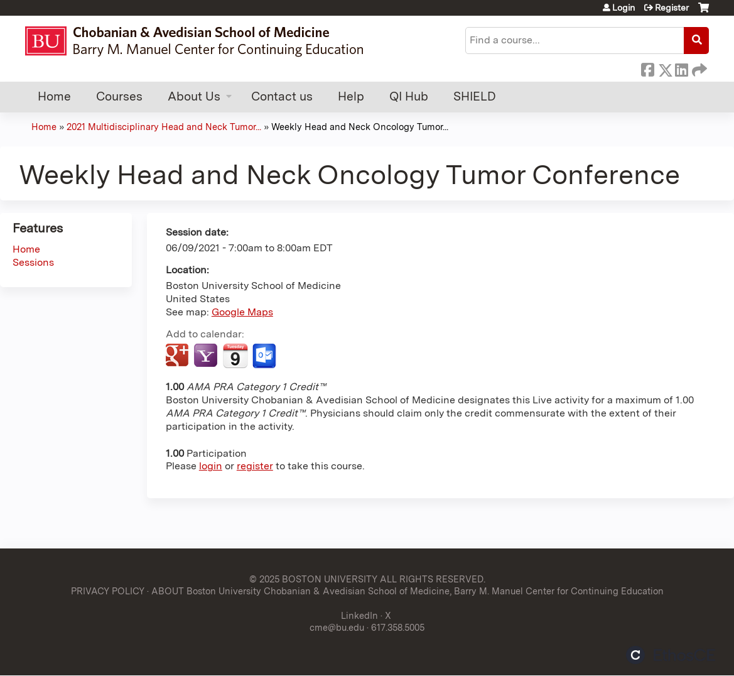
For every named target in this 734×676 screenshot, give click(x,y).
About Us (194, 96)
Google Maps (242, 312)
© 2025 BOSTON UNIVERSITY (313, 579)
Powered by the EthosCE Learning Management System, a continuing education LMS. (670, 655)
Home (54, 96)
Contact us (282, 96)
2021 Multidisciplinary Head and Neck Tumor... (164, 126)
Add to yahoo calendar (207, 356)
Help (351, 96)
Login (623, 7)
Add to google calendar (179, 356)
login (210, 466)
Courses (119, 96)
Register (672, 7)
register (255, 466)
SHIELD (474, 96)
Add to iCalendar (235, 355)
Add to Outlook (265, 356)
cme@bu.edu (337, 627)
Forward (698, 67)
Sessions (33, 262)
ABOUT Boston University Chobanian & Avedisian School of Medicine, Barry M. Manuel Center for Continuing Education (407, 591)
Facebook (647, 67)
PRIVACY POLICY (107, 591)
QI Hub (408, 96)
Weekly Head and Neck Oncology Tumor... (359, 126)
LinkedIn (681, 67)
